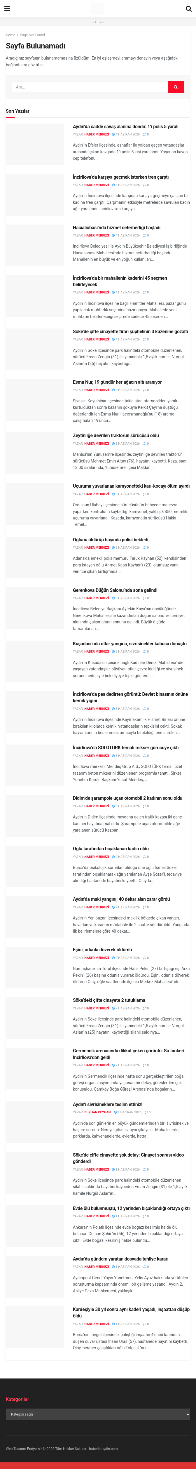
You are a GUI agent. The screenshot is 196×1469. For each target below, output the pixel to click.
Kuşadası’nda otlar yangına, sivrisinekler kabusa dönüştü (130, 643)
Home (10, 35)
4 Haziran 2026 (126, 134)
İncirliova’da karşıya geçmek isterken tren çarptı (121, 177)
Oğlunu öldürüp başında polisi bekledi (110, 540)
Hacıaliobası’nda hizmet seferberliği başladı (116, 227)
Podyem (33, 1449)
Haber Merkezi (96, 134)
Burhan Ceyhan (97, 1112)
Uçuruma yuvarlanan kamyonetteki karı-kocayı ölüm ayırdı (131, 486)
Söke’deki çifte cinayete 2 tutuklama (109, 1000)
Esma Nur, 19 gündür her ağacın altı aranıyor (117, 382)
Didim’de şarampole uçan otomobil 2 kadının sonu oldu (127, 798)
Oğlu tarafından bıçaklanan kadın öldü (111, 848)
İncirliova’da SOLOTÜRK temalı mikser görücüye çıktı (126, 747)
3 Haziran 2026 (126, 444)
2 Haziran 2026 (126, 857)
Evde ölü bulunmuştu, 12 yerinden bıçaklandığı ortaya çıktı (131, 1208)
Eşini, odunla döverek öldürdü (102, 949)
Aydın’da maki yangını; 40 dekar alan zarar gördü (121, 899)
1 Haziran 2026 (126, 1169)
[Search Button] (176, 87)
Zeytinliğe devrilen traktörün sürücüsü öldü (116, 435)
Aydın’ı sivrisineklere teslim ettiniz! (107, 1104)
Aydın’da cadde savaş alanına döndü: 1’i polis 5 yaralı (125, 126)
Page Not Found (32, 35)
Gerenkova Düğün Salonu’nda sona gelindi (115, 590)
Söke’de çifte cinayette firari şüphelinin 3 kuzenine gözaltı (130, 331)
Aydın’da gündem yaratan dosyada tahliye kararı (121, 1259)
